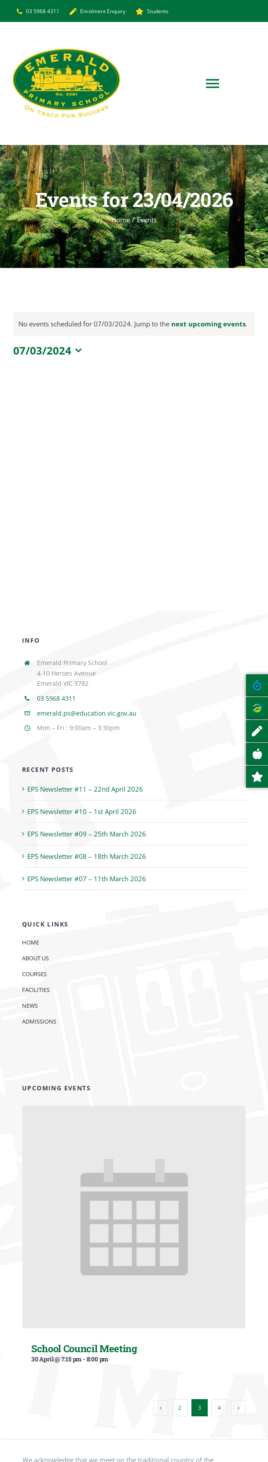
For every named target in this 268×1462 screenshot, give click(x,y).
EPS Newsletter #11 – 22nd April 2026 (85, 789)
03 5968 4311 (56, 698)
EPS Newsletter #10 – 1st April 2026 (81, 811)
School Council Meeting (84, 1348)
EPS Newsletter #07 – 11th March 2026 (86, 878)
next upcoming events (208, 323)
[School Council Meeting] (134, 1112)
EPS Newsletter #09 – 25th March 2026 (86, 833)
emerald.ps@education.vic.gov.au (86, 713)
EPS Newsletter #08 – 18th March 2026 (86, 856)
